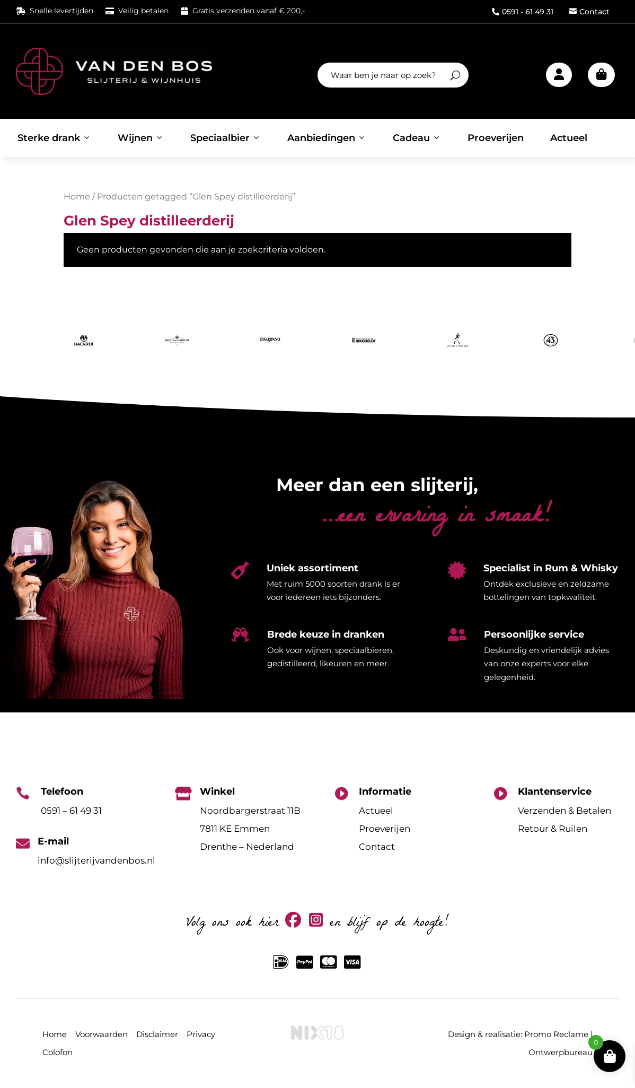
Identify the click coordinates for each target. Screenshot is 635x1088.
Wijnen (141, 138)
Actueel (568, 138)
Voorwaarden (101, 1034)
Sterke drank (54, 138)
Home (77, 197)
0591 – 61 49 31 (71, 810)
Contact (589, 11)
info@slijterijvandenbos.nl (96, 860)
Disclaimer (157, 1034)
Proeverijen (496, 138)
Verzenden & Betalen (564, 810)
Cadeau (417, 138)
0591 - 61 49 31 (522, 11)
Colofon (57, 1052)
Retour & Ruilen (552, 828)
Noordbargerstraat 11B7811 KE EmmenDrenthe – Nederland (250, 828)
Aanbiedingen (326, 138)
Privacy (201, 1034)
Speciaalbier (225, 138)
